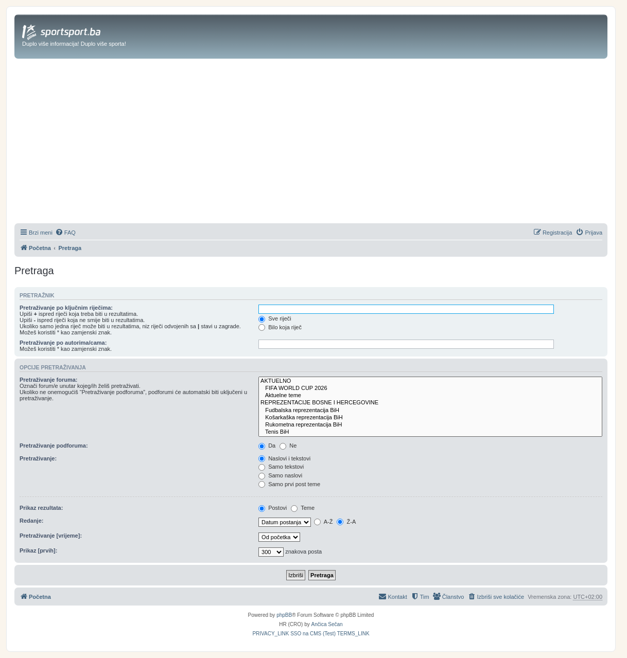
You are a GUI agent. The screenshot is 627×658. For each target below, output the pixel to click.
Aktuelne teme (430, 395)
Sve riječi (274, 318)
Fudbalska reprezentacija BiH (430, 410)
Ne (288, 445)
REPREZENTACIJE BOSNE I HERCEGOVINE (430, 402)
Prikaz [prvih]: (38, 550)
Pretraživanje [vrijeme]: (51, 535)
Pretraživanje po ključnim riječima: (66, 308)
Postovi (272, 508)
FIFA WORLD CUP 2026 (430, 388)
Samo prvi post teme (289, 484)
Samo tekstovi (281, 467)
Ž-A (346, 522)
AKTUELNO (430, 381)
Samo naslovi (280, 475)
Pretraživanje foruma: (48, 380)
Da (266, 445)
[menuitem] (65, 232)
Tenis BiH (430, 432)
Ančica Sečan (327, 624)
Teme (303, 508)
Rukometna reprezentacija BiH (430, 425)
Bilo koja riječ (280, 327)
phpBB (284, 615)
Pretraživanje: (38, 458)
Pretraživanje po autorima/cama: (63, 343)
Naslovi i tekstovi (284, 458)
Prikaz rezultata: (41, 508)
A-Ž (323, 522)
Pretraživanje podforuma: (54, 445)
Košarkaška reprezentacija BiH (430, 417)
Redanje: (31, 521)
